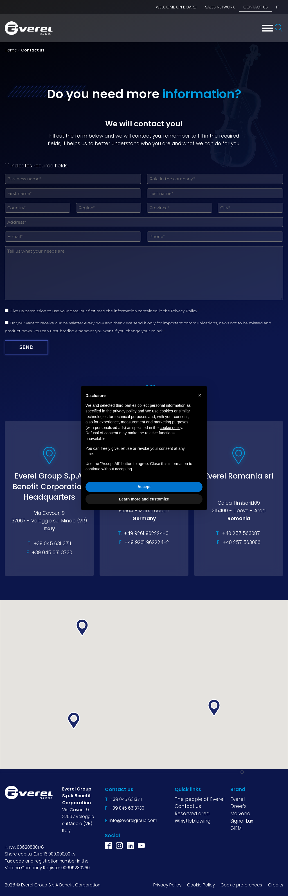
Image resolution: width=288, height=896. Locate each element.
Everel (237, 799)
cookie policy (171, 427)
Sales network (220, 7)
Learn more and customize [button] (144, 499)
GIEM (236, 828)
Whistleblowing (192, 821)
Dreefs (238, 806)
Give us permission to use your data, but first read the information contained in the (104, 310)
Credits (275, 885)
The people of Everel (199, 799)
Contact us (255, 7)
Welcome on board (176, 7)
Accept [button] (144, 486)
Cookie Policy (201, 885)
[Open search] (279, 28)
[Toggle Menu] (267, 28)
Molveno (240, 813)
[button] (74, 720)
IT (277, 7)
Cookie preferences (241, 885)
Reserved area (192, 813)
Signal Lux (241, 821)
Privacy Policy (184, 310)
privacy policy (124, 411)
